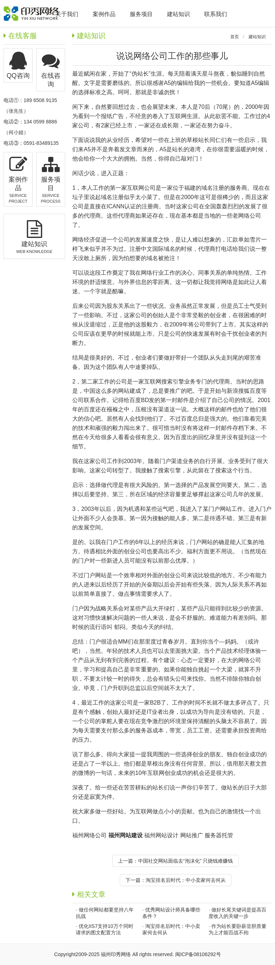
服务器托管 (219, 835)
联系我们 (215, 14)
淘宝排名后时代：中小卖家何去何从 (186, 880)
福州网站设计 (161, 835)
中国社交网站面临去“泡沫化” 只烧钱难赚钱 (185, 861)
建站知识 (257, 36)
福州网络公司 (90, 835)
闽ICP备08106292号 (198, 954)
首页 (234, 36)
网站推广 (191, 835)
